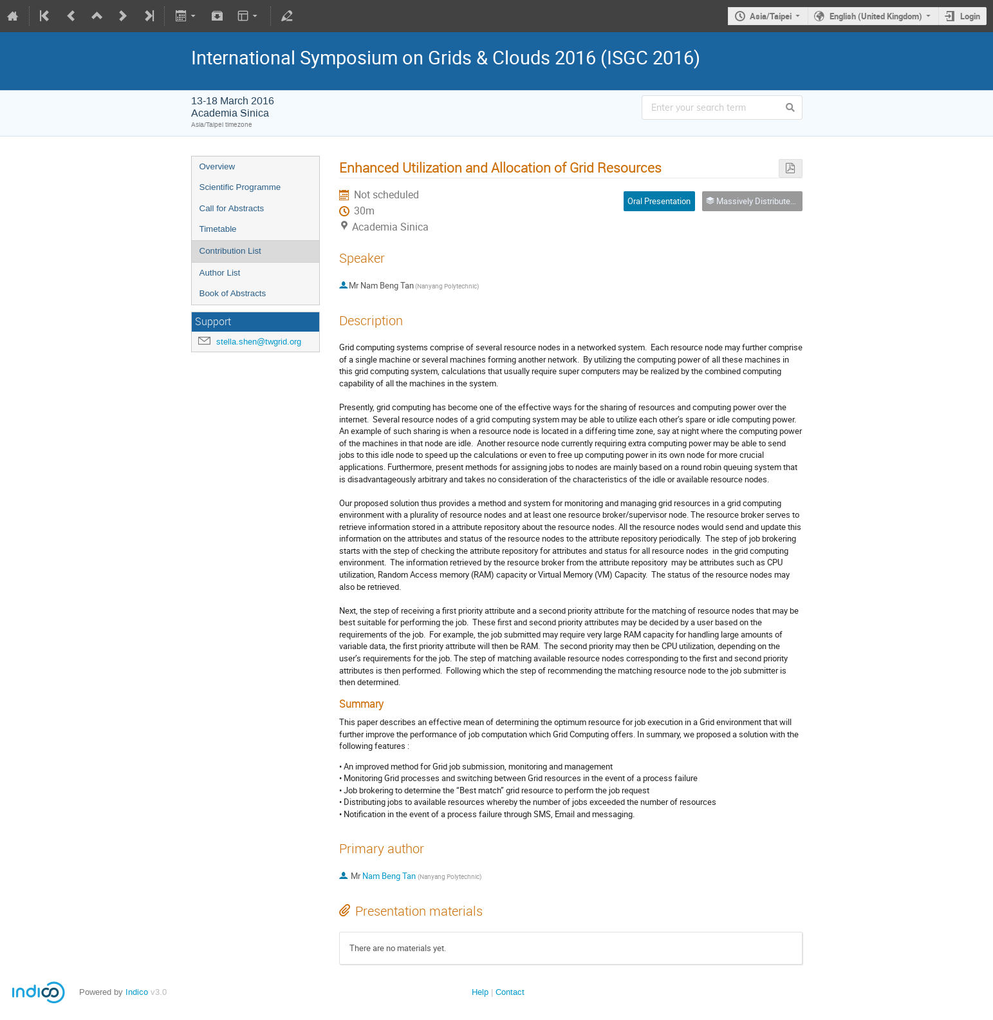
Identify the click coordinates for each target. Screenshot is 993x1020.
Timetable (218, 229)
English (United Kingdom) (876, 16)
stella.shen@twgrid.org (258, 341)
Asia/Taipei (771, 16)
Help (480, 992)
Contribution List (230, 251)
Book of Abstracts (233, 293)
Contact (510, 992)
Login (970, 16)
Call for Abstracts (232, 208)
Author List (220, 273)
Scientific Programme (240, 187)
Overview (218, 166)
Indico (136, 992)
